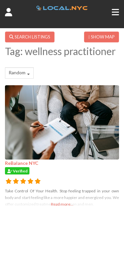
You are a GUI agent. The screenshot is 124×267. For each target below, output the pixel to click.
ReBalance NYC (21, 163)
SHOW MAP (101, 36)
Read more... (62, 204)
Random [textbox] (17, 72)
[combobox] (19, 73)
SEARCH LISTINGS (29, 36)
